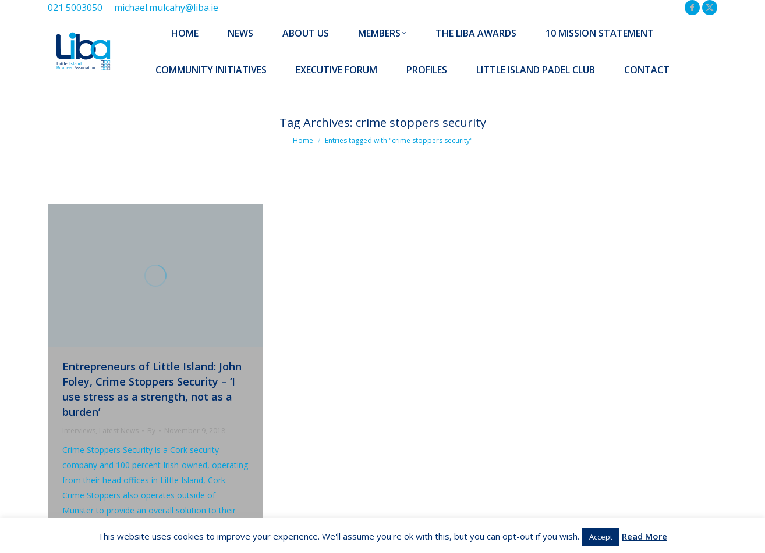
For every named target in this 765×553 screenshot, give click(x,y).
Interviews (78, 431)
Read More (644, 536)
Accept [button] (600, 536)
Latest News (119, 431)
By (151, 431)
